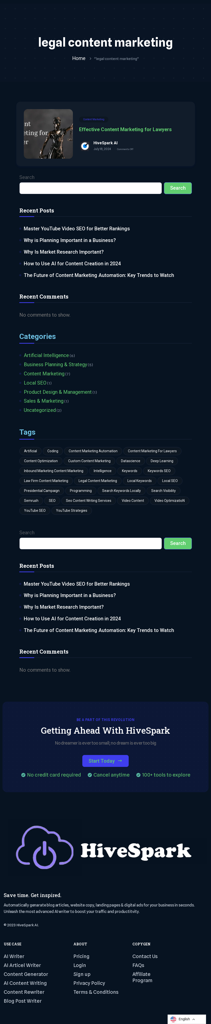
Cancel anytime (111, 776)
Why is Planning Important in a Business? (70, 240)
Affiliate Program (142, 978)
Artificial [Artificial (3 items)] (30, 452)
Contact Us (145, 957)
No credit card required (54, 776)
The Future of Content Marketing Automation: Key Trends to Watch (99, 275)
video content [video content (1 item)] (133, 501)
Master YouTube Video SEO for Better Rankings (77, 229)
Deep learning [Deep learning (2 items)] (162, 462)
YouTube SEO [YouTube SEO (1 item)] (35, 511)
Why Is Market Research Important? (64, 252)
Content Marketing (93, 119)
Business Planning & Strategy (55, 365)
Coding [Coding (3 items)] (52, 452)
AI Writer (14, 957)
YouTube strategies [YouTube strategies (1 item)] (71, 511)
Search (26, 178)
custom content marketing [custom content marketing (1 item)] (89, 462)
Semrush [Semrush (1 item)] (31, 501)
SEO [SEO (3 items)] (52, 501)
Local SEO (35, 383)
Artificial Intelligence (46, 356)
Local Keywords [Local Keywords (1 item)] (139, 481)
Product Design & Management (58, 392)
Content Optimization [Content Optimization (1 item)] (41, 462)
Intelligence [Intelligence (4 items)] (103, 472)
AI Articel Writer (22, 966)
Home (79, 58)
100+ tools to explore (166, 776)
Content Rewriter (24, 993)
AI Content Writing (25, 984)
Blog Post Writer (23, 1002)
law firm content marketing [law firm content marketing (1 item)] (46, 481)
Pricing (81, 957)
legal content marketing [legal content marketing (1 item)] (98, 481)
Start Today (105, 762)
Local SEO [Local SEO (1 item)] (170, 481)
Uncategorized (40, 411)
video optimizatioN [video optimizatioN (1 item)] (169, 501)
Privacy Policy (89, 984)
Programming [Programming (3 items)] (81, 491)
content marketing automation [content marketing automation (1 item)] (93, 452)
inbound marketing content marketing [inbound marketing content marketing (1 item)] (53, 472)
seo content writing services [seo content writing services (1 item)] (88, 501)
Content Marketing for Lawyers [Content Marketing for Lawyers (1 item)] (152, 452)
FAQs (138, 966)
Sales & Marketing (43, 402)
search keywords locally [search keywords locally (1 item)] (121, 491)
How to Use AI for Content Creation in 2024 (72, 264)
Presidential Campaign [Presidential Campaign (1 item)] (42, 491)
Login (79, 966)
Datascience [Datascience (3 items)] (130, 462)
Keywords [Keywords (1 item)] (129, 472)
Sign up (81, 975)
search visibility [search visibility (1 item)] (163, 491)
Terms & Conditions (96, 993)
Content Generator (26, 975)
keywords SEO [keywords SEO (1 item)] (159, 472)
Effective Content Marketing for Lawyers (125, 130)
